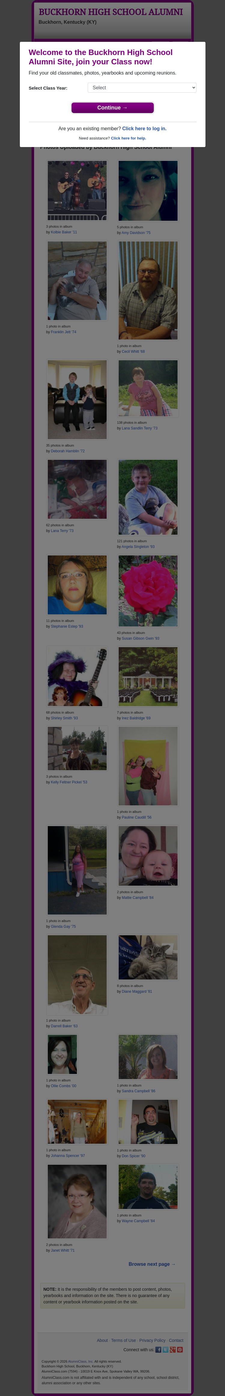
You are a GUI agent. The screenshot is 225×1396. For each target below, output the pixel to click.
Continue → (112, 108)
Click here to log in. (144, 128)
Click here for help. (128, 138)
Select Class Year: (48, 88)
